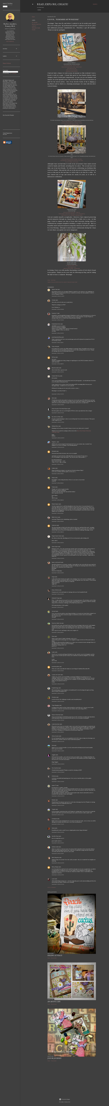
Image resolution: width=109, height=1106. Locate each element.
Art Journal (34, 22)
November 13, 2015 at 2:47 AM (58, 710)
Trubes (53, 487)
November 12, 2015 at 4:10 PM (58, 693)
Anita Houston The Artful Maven (60, 408)
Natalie (53, 800)
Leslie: (53, 652)
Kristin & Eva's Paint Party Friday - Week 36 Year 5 (72, 66)
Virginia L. (54, 442)
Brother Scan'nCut (36, 24)
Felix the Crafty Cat (56, 623)
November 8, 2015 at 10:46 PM (58, 296)
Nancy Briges (55, 867)
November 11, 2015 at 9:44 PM (58, 662)
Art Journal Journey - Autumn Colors (71, 65)
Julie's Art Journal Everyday (71, 69)
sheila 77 (54, 785)
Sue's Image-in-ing (72, 267)
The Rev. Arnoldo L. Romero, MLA (10, 25)
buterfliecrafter (55, 666)
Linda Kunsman (55, 724)
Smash (33, 29)
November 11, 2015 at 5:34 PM (58, 619)
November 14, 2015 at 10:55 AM (58, 772)
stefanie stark (55, 847)
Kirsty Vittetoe (55, 590)
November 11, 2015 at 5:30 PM (58, 594)
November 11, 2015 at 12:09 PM (58, 558)
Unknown (54, 525)
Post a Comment (52, 887)
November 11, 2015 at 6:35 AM (58, 521)
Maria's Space (55, 504)
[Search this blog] (8, 5)
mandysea (54, 818)
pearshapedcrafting (56, 337)
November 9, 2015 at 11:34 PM (58, 394)
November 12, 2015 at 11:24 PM (58, 701)
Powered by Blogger (64, 1099)
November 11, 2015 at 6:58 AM (58, 532)
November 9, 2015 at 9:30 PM (58, 371)
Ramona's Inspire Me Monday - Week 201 (71, 212)
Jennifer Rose (55, 836)
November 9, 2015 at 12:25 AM (58, 309)
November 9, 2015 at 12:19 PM (58, 333)
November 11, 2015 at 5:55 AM (57, 483)
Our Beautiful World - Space (71, 265)
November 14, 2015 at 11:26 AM (58, 781)
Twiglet (53, 809)
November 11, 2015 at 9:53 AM (58, 542)
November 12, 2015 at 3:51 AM (58, 670)
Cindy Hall (54, 346)
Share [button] (33, 16)
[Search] (95, 4)
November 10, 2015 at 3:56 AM (58, 404)
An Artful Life (54, 1001)
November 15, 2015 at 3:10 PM (58, 842)
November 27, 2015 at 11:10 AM (58, 884)
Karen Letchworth (56, 562)
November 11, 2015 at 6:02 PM (58, 648)
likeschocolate (55, 367)
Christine (54, 697)
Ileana (53, 828)
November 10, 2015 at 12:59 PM (58, 437)
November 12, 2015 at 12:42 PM (58, 683)
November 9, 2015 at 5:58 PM (58, 363)
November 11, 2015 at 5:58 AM (58, 500)
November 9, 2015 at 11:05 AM (58, 319)
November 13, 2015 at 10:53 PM (58, 764)
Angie (53, 576)
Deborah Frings (55, 598)
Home (39, 10)
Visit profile (10, 41)
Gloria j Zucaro (55, 736)
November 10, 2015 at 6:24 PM (58, 447)
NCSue (53, 357)
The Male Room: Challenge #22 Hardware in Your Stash (71, 160)
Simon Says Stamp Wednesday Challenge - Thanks (71, 123)
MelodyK (54, 451)
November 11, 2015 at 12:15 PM (58, 572)
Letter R (34, 26)
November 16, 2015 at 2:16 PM (58, 853)
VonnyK (54, 611)
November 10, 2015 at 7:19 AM (58, 412)
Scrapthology (55, 688)
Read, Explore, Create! (52, 4)
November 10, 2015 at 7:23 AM (58, 422)
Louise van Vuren (56, 674)
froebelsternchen (56, 324)
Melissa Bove (55, 426)
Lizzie (53, 878)
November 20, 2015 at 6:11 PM (58, 874)
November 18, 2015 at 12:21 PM (58, 862)
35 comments (54, 958)
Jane (53, 398)
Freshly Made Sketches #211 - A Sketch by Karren (71, 121)
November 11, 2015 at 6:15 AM (57, 513)
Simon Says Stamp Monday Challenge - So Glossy (72, 159)
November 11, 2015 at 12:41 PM (58, 586)
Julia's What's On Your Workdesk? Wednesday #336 (71, 215)
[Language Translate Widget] (10, 72)
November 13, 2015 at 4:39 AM (58, 720)
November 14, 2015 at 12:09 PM (58, 796)
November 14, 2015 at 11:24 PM (58, 805)
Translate (12, 73)
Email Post (53, 280)
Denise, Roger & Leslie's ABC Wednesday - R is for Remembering (72, 213)
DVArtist (54, 776)
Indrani (53, 468)
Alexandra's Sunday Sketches (72, 71)
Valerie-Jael (54, 289)
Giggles (54, 754)
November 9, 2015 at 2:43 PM (58, 353)
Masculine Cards (36, 28)
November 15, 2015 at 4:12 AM (58, 814)
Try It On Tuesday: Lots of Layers (71, 161)
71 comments (53, 1060)
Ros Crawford (55, 768)
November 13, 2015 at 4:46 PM (58, 750)
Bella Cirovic (55, 517)
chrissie (53, 300)
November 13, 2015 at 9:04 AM (58, 741)
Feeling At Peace (55, 955)
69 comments (54, 1004)
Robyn (53, 477)
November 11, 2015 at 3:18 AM (58, 473)
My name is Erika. (56, 416)
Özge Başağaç (55, 705)
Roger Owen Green (56, 536)
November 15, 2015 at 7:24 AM (58, 824)
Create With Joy (56, 376)
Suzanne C (54, 313)
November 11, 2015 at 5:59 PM (58, 632)
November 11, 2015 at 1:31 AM (57, 464)
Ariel (53, 745)
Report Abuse (7, 63)
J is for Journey (54, 1058)
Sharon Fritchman (56, 714)
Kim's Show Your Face (71, 68)
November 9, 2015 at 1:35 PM (57, 342)
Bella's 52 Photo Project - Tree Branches (72, 268)
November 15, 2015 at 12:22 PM (58, 832)
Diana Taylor (55, 546)
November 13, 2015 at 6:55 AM (58, 732)
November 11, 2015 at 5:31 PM (57, 607)
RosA (53, 636)
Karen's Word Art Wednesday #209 (72, 124)
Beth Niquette (55, 857)
